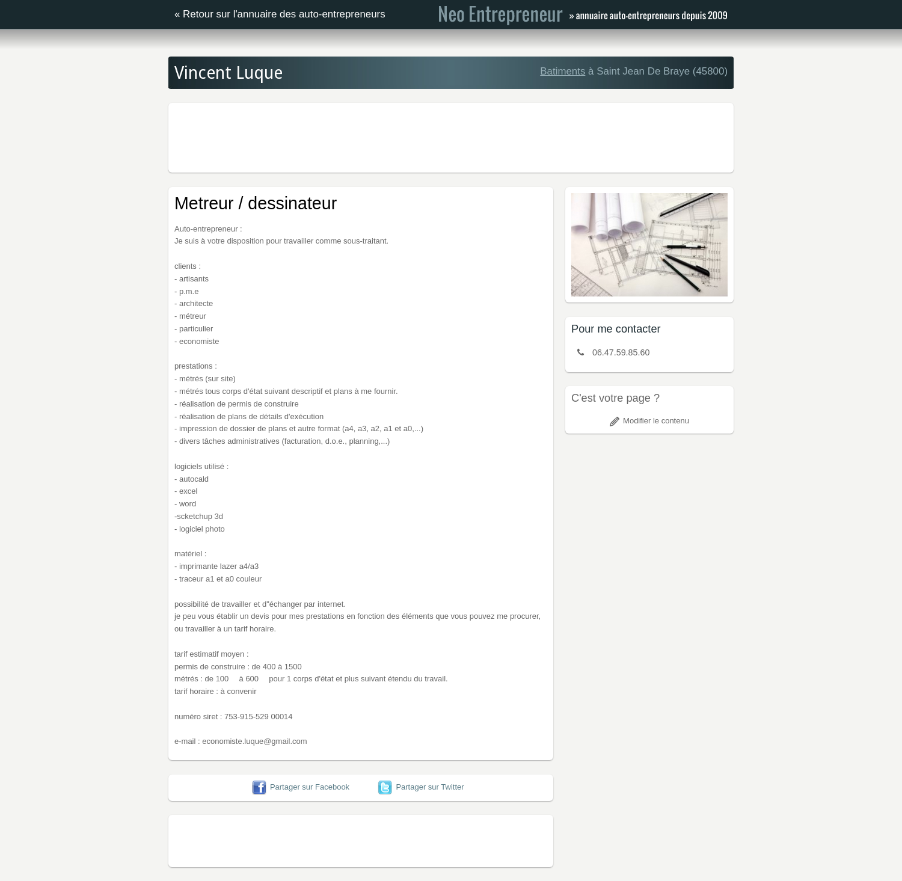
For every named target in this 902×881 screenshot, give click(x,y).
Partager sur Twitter (421, 786)
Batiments (562, 71)
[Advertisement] (451, 136)
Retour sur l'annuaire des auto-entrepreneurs (284, 14)
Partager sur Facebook (300, 786)
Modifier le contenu (649, 420)
